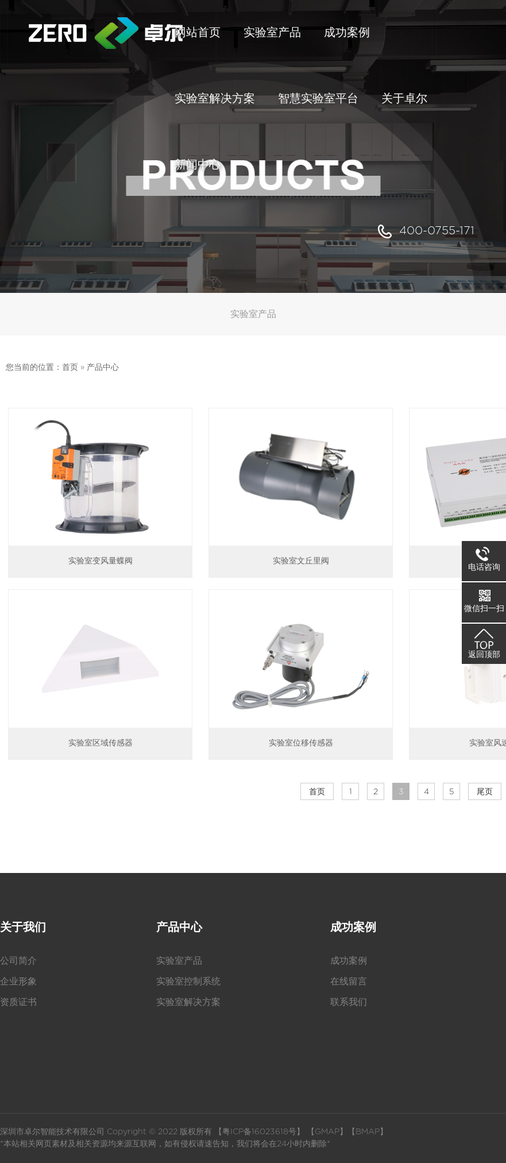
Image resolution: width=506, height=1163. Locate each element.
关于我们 (23, 927)
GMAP (327, 1132)
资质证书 (18, 1002)
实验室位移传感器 (301, 743)
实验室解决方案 (188, 1002)
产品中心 (103, 368)
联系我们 (348, 1002)
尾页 (485, 792)
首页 (70, 368)
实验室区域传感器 (100, 743)
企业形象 (18, 981)
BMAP (368, 1132)
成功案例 (353, 927)
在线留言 (348, 981)
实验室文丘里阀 (301, 561)
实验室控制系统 (188, 981)
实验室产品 (179, 960)
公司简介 (18, 960)
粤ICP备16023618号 (259, 1132)
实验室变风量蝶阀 (100, 561)
